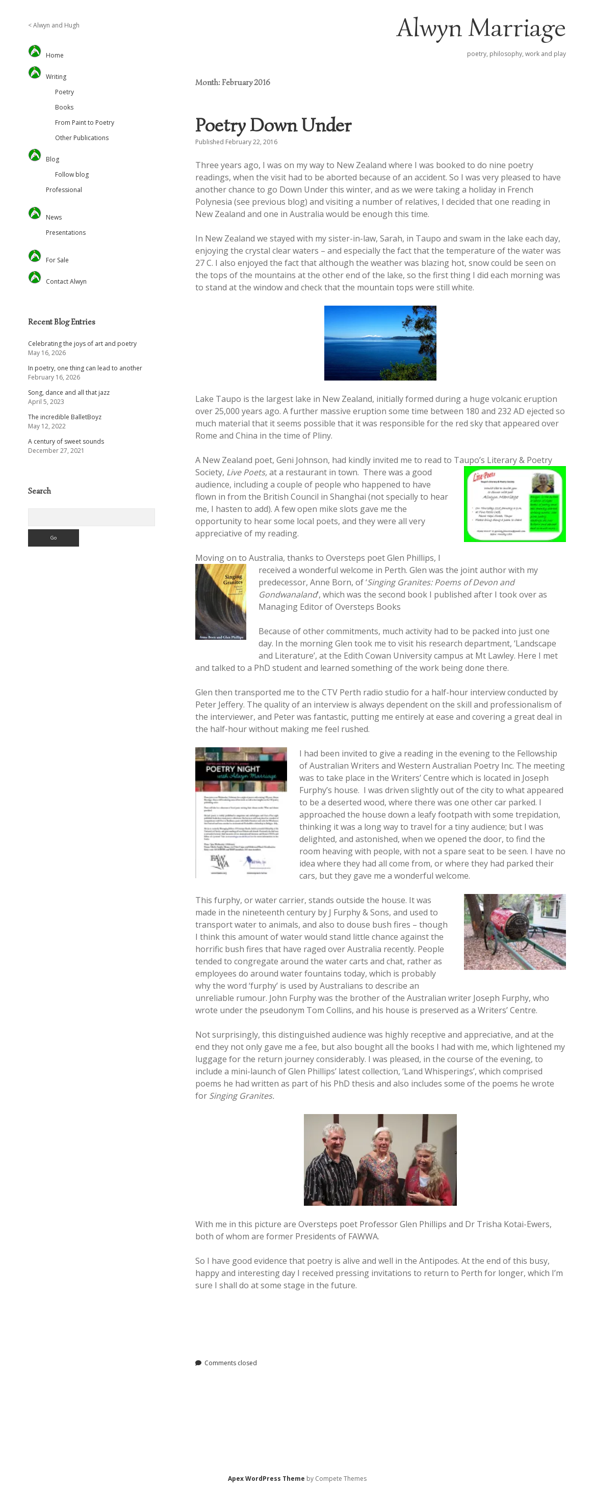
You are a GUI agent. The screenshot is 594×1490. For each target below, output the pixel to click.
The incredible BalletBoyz (64, 417)
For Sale (57, 260)
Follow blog (72, 174)
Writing (56, 76)
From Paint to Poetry (84, 122)
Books (64, 107)
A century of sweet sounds (66, 441)
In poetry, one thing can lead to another (85, 368)
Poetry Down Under (273, 125)
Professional (64, 189)
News (54, 217)
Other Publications (82, 137)
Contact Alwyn (66, 281)
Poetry (64, 92)
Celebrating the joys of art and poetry (82, 343)
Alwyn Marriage (481, 27)
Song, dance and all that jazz (69, 392)
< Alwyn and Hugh (54, 25)
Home (55, 55)
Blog (52, 159)
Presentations (66, 232)
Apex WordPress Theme (266, 1478)
